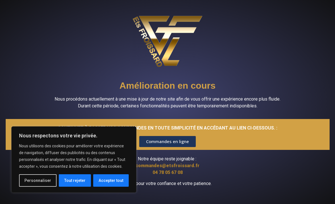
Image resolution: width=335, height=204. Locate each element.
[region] (73, 159)
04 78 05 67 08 (168, 172)
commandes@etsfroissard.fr (167, 165)
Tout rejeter (75, 180)
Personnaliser (37, 180)
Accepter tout (111, 180)
